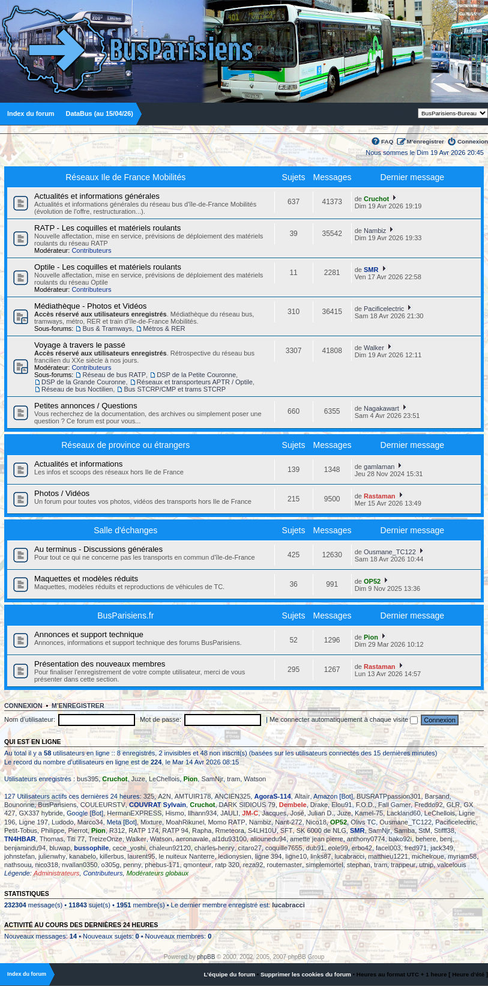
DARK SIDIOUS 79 (247, 804)
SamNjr (212, 778)
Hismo (174, 813)
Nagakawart (381, 408)
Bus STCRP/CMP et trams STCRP (175, 389)
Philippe (52, 830)
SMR (371, 269)
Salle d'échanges (125, 530)
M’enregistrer (425, 141)
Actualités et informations (78, 463)
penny (132, 864)
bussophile (91, 847)
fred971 (416, 847)
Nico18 (316, 822)
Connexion (472, 141)
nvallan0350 (79, 864)
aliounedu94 (268, 838)
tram (233, 778)
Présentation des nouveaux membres (99, 663)
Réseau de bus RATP (114, 374)
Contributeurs (91, 250)
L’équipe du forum (229, 974)
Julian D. (321, 813)
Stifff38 (444, 830)
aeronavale (192, 838)
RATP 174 (143, 830)
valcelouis (451, 864)
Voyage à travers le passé (79, 344)
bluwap (59, 847)
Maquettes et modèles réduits (86, 578)
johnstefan (19, 856)
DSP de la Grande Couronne (83, 382)
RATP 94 (175, 830)
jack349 (441, 847)
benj (446, 838)
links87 (320, 856)
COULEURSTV (102, 804)
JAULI (229, 813)
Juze (138, 778)
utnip (426, 864)
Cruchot (376, 198)
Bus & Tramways (107, 328)
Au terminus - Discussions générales (98, 549)
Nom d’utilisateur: (29, 719)
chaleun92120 (170, 847)
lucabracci (350, 856)
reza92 (253, 864)
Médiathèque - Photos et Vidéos (90, 305)
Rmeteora (229, 830)
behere (425, 838)
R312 (117, 830)
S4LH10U (262, 830)
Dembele (293, 804)
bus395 (87, 778)
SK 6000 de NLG (321, 830)
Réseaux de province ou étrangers (125, 445)
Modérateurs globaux (157, 873)
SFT (286, 830)
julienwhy (51, 856)
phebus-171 (162, 864)
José (297, 813)
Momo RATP (226, 822)
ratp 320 (227, 864)
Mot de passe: (160, 719)
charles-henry (214, 847)
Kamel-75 (369, 813)
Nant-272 (288, 822)
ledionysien (235, 856)
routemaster (284, 864)
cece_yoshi (128, 847)
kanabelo (82, 856)
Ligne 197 (33, 822)
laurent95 (141, 856)
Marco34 (90, 822)
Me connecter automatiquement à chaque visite (344, 719)
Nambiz (375, 230)
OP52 (372, 581)
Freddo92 (428, 804)
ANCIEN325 (232, 796)
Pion (371, 637)
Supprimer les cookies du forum (306, 974)
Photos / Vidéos (61, 493)
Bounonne (19, 804)
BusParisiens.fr (125, 615)
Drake (319, 804)
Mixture (151, 822)
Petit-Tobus (20, 830)
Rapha (201, 830)
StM (424, 830)
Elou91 (341, 804)
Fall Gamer (394, 804)
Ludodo (63, 822)
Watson (255, 778)
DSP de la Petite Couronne (196, 374)
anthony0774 (366, 838)
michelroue (428, 856)
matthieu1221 (388, 856)
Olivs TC (363, 822)
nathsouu (17, 864)
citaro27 (250, 847)
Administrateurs (56, 873)
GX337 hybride (40, 813)
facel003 (388, 847)
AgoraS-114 (272, 796)
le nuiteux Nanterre (187, 856)
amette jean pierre (316, 838)
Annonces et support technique (88, 634)
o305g (110, 864)
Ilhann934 (202, 813)
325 (148, 796)
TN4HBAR (20, 838)
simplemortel (324, 864)
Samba (404, 830)
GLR (453, 804)
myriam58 (462, 856)
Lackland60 (403, 813)
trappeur (403, 864)
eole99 (338, 847)
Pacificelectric (384, 308)
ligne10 (296, 856)
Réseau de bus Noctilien (77, 389)
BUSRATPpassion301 (389, 796)
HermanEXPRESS (134, 813)
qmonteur (197, 864)
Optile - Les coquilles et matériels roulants (107, 266)
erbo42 (362, 847)
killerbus (112, 856)
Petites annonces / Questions (85, 405)
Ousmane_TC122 (390, 551)
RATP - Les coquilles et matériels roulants (107, 227)
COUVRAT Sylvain (157, 804)
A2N (164, 796)
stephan (358, 864)
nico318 (46, 864)
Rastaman (380, 496)
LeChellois (164, 778)
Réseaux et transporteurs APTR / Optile (195, 382)
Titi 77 (76, 838)
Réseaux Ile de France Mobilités (125, 177)
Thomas (52, 838)
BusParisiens (57, 804)
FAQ (387, 141)
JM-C (250, 813)
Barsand (437, 796)
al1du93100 (229, 838)
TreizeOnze (105, 838)
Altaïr (302, 796)
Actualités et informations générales (97, 196)
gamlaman (379, 466)
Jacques (274, 813)
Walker (374, 347)
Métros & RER (164, 328)
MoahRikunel (185, 822)
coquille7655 (284, 847)
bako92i (400, 838)
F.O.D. (365, 804)
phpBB (206, 957)
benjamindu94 (25, 847)
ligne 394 (268, 856)
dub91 (315, 847)
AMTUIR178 (193, 796)
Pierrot (77, 830)
